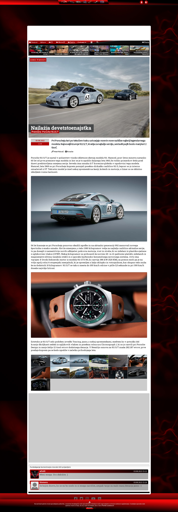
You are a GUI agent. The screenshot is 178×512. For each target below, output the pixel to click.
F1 (51, 42)
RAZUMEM (89, 508)
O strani (82, 42)
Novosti (42, 60)
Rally (71, 42)
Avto (43, 42)
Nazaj (145, 42)
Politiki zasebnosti (108, 505)
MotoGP (60, 42)
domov (33, 60)
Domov (33, 42)
